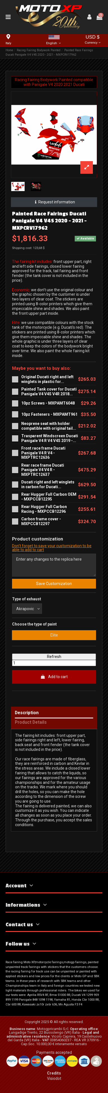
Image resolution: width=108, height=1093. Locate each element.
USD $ (92, 39)
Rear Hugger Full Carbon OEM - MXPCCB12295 (48, 496)
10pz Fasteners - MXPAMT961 (49, 414)
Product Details (31, 722)
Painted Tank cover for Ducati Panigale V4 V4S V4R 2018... (49, 391)
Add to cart (54, 676)
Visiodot (54, 1078)
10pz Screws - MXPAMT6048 (48, 403)
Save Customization (54, 583)
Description (27, 713)
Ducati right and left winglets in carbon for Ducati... (47, 484)
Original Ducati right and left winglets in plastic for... (47, 379)
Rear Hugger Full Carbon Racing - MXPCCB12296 (44, 509)
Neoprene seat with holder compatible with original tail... (48, 426)
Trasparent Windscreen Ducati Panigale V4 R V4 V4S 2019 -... (49, 438)
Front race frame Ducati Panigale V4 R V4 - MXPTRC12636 (43, 453)
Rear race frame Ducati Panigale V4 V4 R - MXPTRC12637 (42, 470)
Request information (54, 202)
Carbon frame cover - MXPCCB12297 (41, 521)
